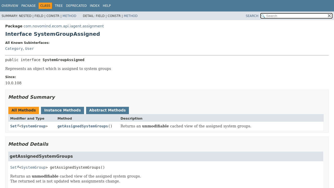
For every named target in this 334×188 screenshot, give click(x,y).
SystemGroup (33, 126)
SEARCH (252, 16)
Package (28, 6)
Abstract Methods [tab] (107, 110)
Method (69, 16)
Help (107, 6)
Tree (59, 6)
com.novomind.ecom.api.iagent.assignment (63, 26)
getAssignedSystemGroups (82, 126)
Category (14, 48)
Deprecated (76, 6)
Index (95, 6)
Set (13, 126)
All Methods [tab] (23, 110)
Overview (10, 6)
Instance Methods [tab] (62, 110)
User (29, 48)
